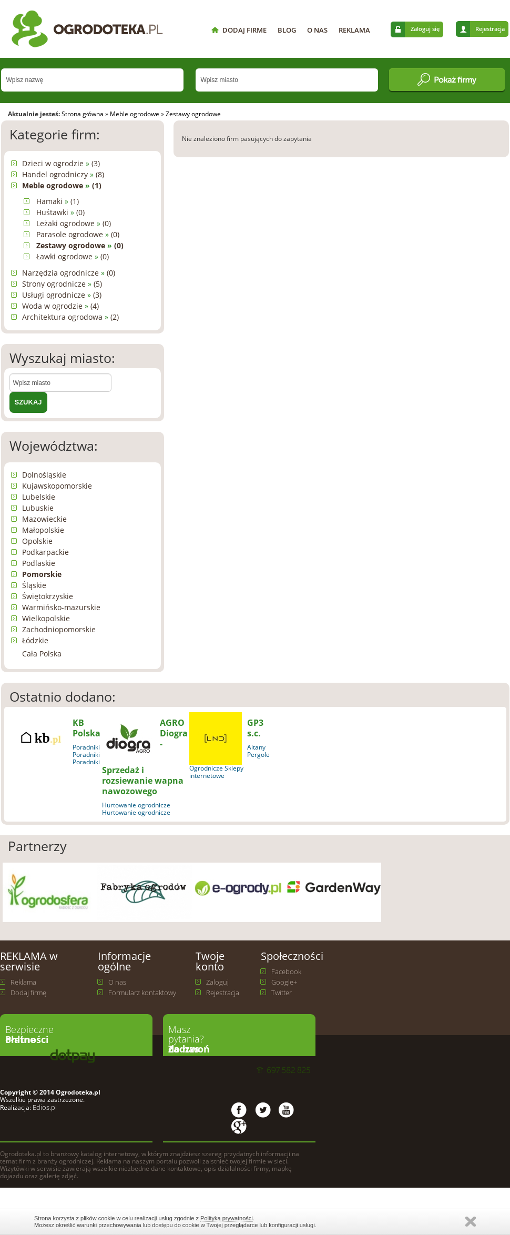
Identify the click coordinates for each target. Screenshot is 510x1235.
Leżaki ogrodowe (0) (73, 223)
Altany (256, 747)
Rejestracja (490, 29)
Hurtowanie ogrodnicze (136, 805)
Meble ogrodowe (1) (61, 185)
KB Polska (86, 728)
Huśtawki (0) (60, 212)
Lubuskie (38, 508)
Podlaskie (38, 563)
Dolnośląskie (44, 475)
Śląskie (34, 585)
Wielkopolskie (46, 618)
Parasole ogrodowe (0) (77, 234)
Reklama (23, 982)
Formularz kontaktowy (142, 992)
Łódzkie (35, 640)
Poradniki (86, 747)
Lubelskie (38, 497)
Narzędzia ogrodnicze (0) (68, 273)
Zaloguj (217, 982)
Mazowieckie (44, 519)
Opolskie (37, 541)
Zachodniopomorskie (59, 629)
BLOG (287, 30)
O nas (117, 982)
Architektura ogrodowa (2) (70, 317)
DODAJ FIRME (244, 30)
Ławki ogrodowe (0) (72, 256)
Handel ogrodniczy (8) (63, 174)
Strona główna (83, 113)
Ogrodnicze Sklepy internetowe (216, 772)
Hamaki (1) (57, 201)
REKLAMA (354, 30)
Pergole (258, 754)
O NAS (317, 30)
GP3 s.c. (255, 728)
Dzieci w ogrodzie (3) (61, 163)
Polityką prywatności (226, 1218)
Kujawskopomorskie (57, 486)
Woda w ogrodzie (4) (60, 306)
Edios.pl (44, 1107)
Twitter (281, 992)
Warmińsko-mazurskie (61, 607)
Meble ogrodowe (134, 113)
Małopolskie (43, 530)
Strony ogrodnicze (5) (62, 284)
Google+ (284, 982)
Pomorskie (42, 574)
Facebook (286, 971)
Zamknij (470, 1222)
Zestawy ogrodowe (193, 113)
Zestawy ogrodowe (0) (80, 245)
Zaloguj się (425, 29)
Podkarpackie (45, 552)
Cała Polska (42, 654)
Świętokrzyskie (47, 596)
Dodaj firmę (28, 992)
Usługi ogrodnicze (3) (61, 295)
